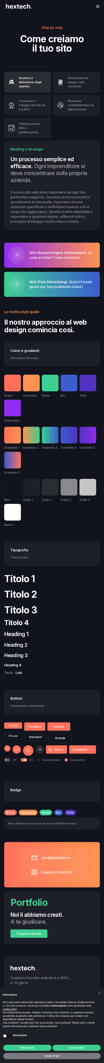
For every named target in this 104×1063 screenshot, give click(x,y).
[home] (18, 6)
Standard (34, 726)
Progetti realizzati (29, 933)
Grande (59, 726)
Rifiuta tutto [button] (27, 1047)
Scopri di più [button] (52, 1055)
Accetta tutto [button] (76, 1047)
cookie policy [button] (10, 1009)
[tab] (27, 82)
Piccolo (13, 725)
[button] (97, 6)
